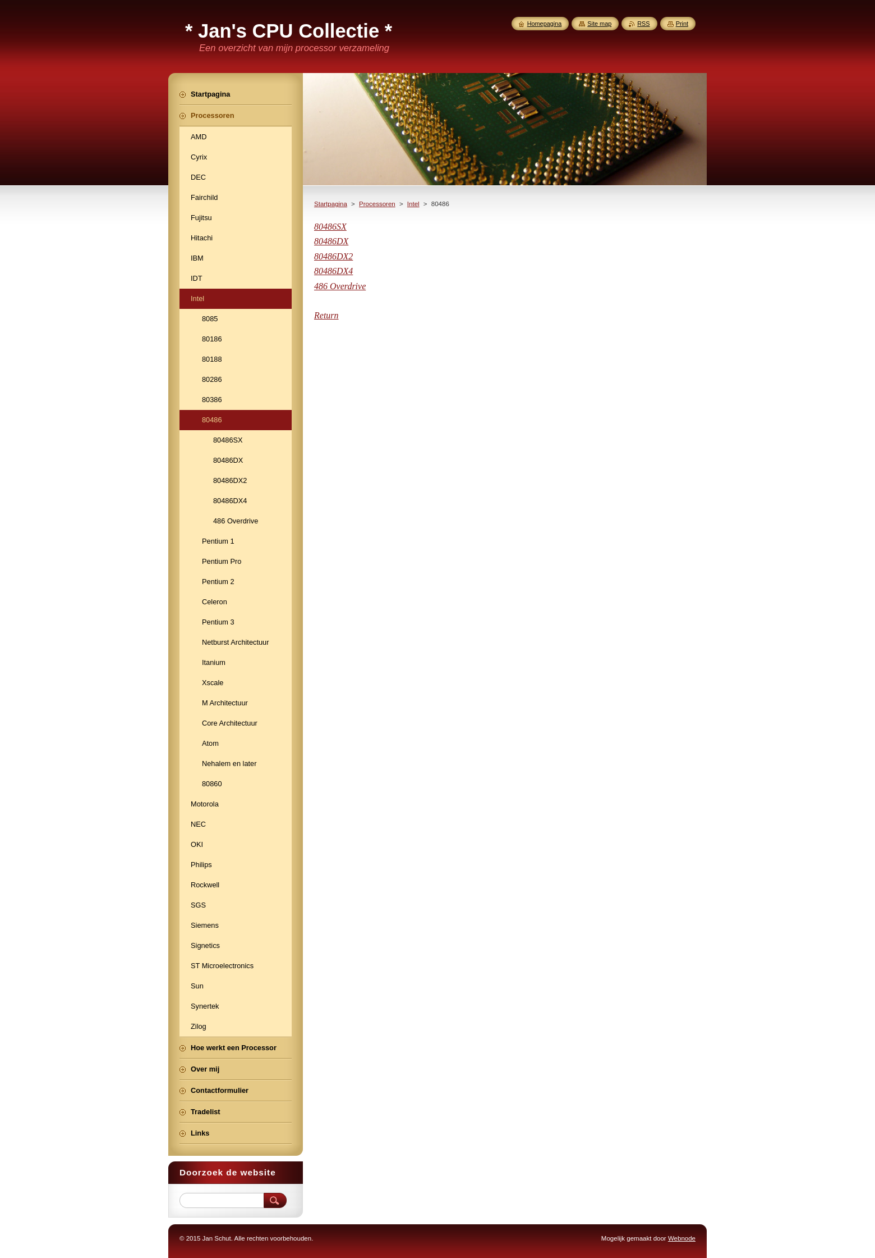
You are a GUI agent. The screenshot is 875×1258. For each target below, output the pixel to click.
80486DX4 (333, 271)
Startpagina (330, 203)
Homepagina (544, 23)
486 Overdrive (340, 286)
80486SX (330, 226)
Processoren (377, 203)
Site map (599, 23)
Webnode (682, 1238)
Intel (413, 203)
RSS (643, 23)
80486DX (331, 241)
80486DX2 (333, 256)
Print (682, 23)
